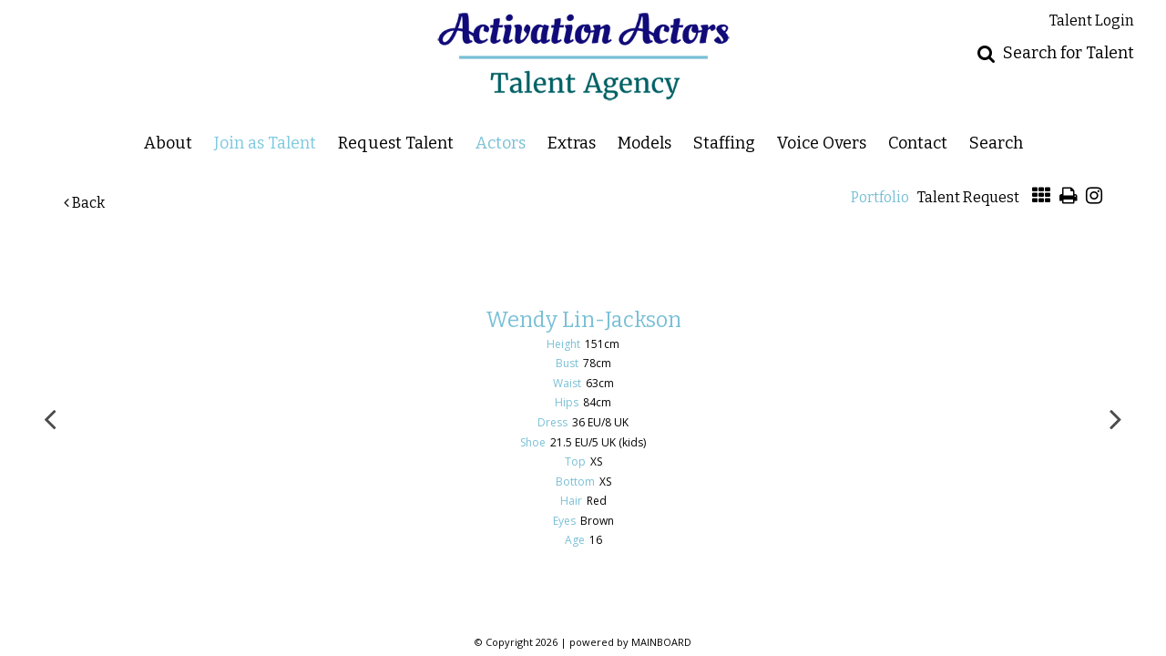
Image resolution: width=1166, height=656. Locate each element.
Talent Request (968, 197)
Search (996, 142)
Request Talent (396, 142)
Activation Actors (583, 56)
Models (644, 142)
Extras (571, 142)
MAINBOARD (661, 642)
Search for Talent (1068, 53)
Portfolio (880, 197)
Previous (50, 418)
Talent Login (1091, 20)
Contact (917, 142)
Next (1116, 418)
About (168, 142)
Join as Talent (265, 142)
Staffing (724, 142)
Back (84, 202)
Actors (501, 142)
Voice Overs (821, 142)
